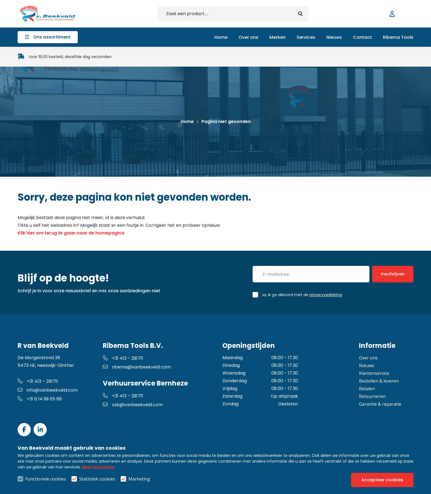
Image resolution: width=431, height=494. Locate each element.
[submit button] (300, 13)
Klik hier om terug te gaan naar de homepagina (71, 233)
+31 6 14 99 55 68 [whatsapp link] (40, 399)
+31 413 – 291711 (38, 381)
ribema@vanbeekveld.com (137, 367)
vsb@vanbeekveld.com (133, 405)
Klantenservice (374, 373)
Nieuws (366, 365)
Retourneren (372, 396)
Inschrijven (393, 274)
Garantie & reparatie (380, 404)
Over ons (368, 358)
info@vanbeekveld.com (48, 390)
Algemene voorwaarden (151, 479)
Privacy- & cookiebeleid (211, 479)
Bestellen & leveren (379, 381)
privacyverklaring (326, 295)
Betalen (367, 389)
